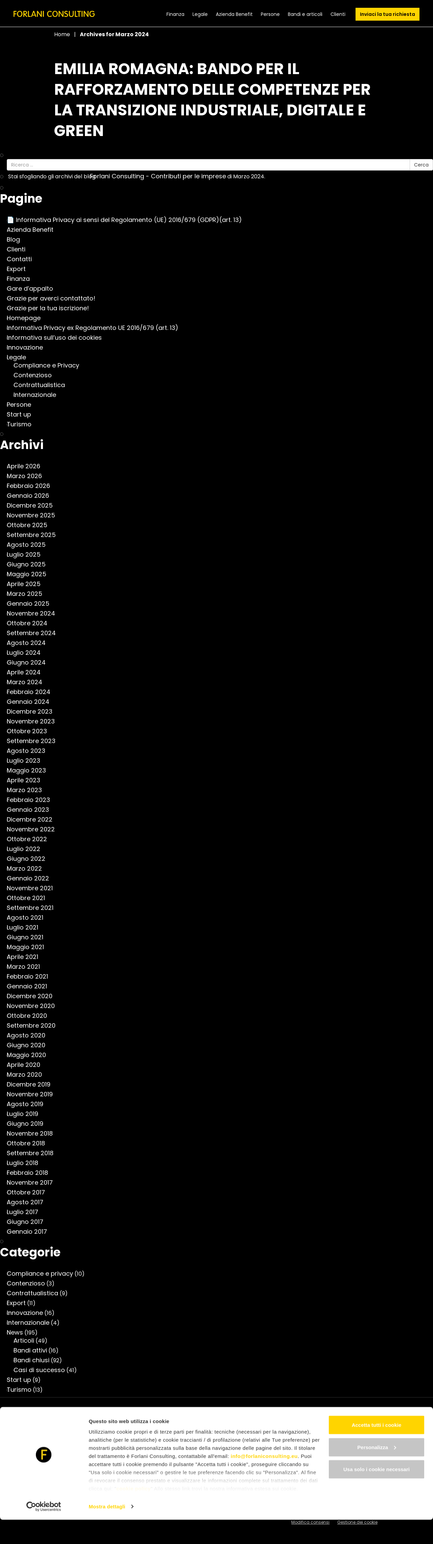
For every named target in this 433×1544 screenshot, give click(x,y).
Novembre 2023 (34, 721)
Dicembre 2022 (33, 819)
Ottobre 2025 (30, 525)
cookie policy (133, 1513)
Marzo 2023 (28, 790)
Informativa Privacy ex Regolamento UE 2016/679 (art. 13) (96, 328)
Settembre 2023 (34, 741)
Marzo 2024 (28, 682)
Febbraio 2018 (31, 1173)
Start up (22, 414)
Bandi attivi (33, 1350)
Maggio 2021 (29, 947)
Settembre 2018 (33, 1153)
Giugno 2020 (29, 1045)
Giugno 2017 (28, 1222)
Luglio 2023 (27, 761)
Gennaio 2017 (30, 1232)
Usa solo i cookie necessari (376, 1493)
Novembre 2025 (34, 515)
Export (20, 269)
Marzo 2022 (28, 869)
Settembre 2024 (35, 633)
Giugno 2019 (28, 1124)
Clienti (338, 14)
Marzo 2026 (28, 476)
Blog (17, 240)
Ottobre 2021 (29, 898)
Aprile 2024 (27, 672)
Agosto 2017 (28, 1202)
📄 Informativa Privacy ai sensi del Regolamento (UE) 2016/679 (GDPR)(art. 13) (128, 220)
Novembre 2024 (34, 613)
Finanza (175, 14)
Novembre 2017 (33, 1183)
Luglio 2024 (27, 653)
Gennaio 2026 (31, 496)
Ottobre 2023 (30, 731)
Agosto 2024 (30, 643)
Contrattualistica (42, 385)
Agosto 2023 (29, 751)
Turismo (22, 424)
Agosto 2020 (29, 1035)
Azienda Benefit (234, 14)
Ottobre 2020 (30, 1016)
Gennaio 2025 (31, 604)
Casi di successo (42, 1370)
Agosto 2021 (28, 918)
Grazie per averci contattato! (54, 298)
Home (62, 34)
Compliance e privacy (43, 1274)
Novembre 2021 (33, 888)
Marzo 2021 (27, 967)
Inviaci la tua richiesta (387, 14)
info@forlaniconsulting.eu (264, 1480)
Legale (200, 14)
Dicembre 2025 (33, 505)
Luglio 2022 (27, 849)
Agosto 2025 (30, 545)
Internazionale (38, 395)
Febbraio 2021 (31, 976)
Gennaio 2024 (31, 702)
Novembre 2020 (34, 1006)
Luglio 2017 (26, 1212)
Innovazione (28, 347)
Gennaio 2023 (31, 810)
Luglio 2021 (26, 927)
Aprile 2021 (26, 957)
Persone (270, 14)
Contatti (23, 259)
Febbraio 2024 (32, 692)
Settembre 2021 (33, 908)
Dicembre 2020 (33, 996)
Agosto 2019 (28, 1104)
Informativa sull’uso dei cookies (58, 338)
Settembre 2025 (35, 535)
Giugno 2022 (29, 859)
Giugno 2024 (30, 662)
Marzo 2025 (28, 594)
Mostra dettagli (107, 1531)
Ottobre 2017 (29, 1192)
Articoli (27, 1341)
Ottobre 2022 (30, 839)
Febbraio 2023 (32, 800)
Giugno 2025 (30, 564)
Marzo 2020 (28, 1075)
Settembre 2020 (34, 1026)
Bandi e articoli (305, 14)
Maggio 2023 (30, 770)
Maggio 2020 (30, 1055)
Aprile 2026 (27, 466)
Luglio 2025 (27, 555)
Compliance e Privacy (49, 365)
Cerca (421, 164)
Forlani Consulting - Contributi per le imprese (161, 176)
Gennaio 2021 (30, 986)
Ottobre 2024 (30, 623)
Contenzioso (36, 375)
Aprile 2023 (27, 780)
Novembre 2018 (33, 1133)
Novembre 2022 (34, 829)
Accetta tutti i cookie (377, 1449)
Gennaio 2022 (31, 878)
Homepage (27, 318)
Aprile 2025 (27, 584)
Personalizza (376, 1471)
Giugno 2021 (28, 937)
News (18, 1332)
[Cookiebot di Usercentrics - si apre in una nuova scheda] (43, 1531)
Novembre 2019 (33, 1094)
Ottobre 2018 (29, 1143)
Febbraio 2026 (32, 486)
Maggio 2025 (30, 574)
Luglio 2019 (26, 1114)
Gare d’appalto (33, 289)
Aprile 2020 (27, 1065)
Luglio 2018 (26, 1163)
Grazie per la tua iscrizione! (51, 308)
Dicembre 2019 (32, 1084)
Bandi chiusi (34, 1360)
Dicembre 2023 (33, 712)
